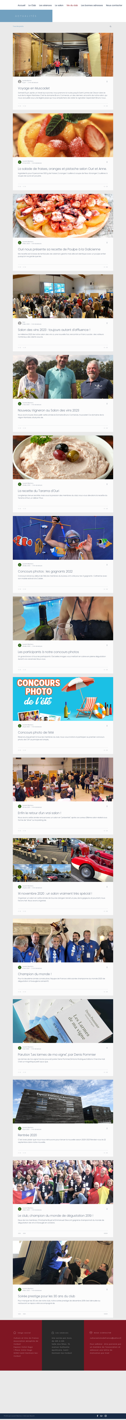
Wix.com (32, 1416)
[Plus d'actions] (107, 81)
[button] (111, 26)
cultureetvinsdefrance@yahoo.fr (105, 1338)
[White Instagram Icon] (105, 1416)
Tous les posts (18, 26)
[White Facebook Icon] (97, 1416)
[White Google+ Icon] (101, 1416)
